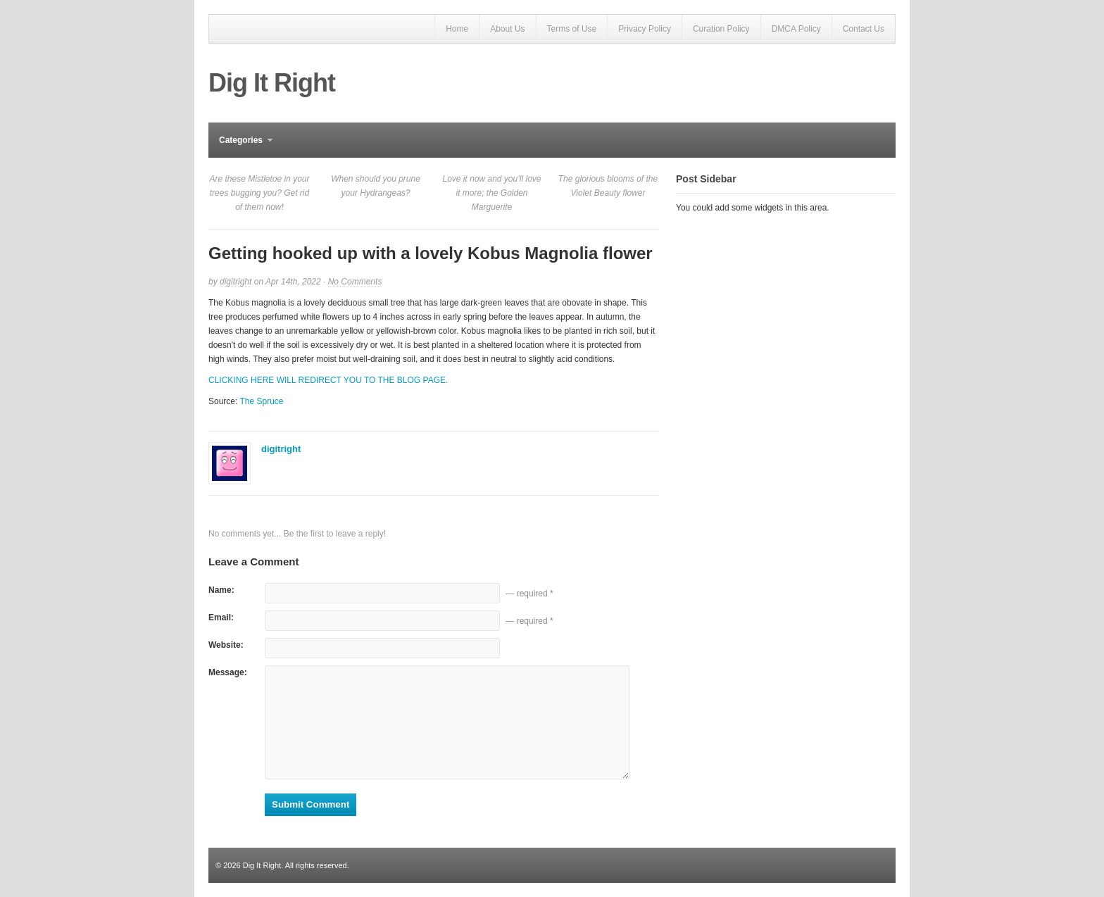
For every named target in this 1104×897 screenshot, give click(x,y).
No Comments (355, 282)
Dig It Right (271, 82)
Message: (227, 672)
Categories (240, 146)
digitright (235, 282)
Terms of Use (572, 29)
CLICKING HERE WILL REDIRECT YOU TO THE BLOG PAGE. (328, 380)
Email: (221, 617)
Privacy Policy (644, 29)
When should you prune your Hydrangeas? (375, 186)
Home (457, 29)
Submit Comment (310, 804)
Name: (221, 590)
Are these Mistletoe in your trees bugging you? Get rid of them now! (259, 193)
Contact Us (863, 29)
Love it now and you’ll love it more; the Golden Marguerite (491, 193)
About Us (507, 29)
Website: (226, 645)
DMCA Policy (796, 29)
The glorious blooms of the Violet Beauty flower (608, 186)
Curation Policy (721, 29)
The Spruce (261, 401)
